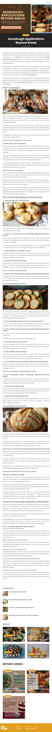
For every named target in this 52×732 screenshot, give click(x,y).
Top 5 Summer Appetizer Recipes (17, 592)
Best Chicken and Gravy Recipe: (37, 639)
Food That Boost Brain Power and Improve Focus (13, 689)
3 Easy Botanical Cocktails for (37, 656)
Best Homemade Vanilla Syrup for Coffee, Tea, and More (22, 471)
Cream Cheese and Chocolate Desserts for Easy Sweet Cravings (12, 714)
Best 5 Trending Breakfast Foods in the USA (20, 599)
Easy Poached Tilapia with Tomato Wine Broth (19, 140)
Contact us (17, 726)
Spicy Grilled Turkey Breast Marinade (17, 270)
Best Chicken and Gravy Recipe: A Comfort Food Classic (24, 615)
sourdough (7, 558)
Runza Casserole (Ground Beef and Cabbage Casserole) (22, 371)
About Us (27, 726)
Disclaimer (19, 728)
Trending (25, 35)
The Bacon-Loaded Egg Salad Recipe (13, 638)
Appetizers (8, 652)
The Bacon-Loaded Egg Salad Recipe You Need (21, 607)
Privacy (35, 726)
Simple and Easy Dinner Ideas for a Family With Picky (37, 688)
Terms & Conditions (30, 728)
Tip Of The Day (8, 635)
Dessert (8, 696)
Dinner (31, 637)
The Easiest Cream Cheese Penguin (12, 655)
